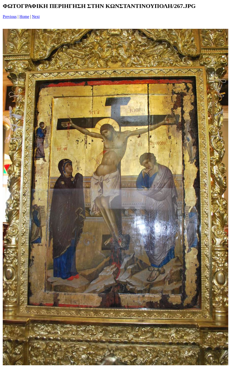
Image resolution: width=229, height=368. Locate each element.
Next (36, 16)
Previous (10, 16)
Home (24, 16)
